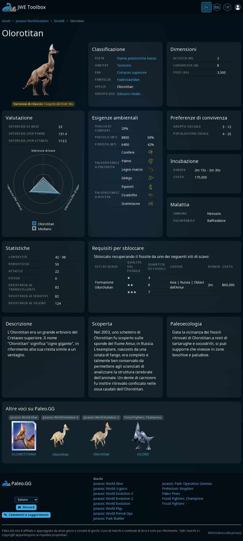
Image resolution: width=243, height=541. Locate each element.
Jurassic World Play (107, 508)
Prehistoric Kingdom (177, 488)
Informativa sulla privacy (224, 533)
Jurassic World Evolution (32, 21)
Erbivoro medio (128, 94)
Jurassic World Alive (108, 483)
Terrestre (124, 65)
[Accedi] (237, 7)
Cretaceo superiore (132, 72)
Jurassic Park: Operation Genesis (187, 483)
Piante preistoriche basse (136, 58)
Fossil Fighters (173, 503)
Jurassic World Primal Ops (113, 513)
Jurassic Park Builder (108, 518)
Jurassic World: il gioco (110, 488)
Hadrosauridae (128, 79)
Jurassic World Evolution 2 (113, 498)
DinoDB (59, 21)
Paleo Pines (171, 493)
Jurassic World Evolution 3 (113, 493)
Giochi (6, 21)
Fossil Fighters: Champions (182, 498)
